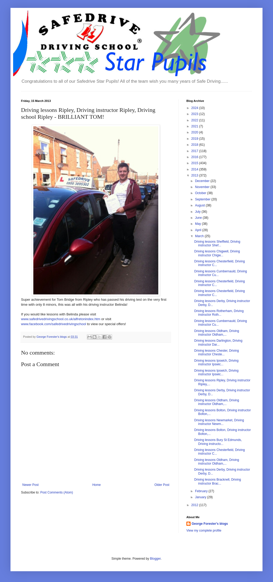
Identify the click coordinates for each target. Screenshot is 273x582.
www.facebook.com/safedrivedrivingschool (53, 324)
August (200, 205)
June (199, 218)
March (200, 236)
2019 (195, 139)
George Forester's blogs (210, 524)
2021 (195, 126)
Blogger (155, 558)
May (198, 224)
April (198, 230)
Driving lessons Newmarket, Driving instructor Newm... (219, 422)
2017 (195, 151)
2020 (195, 132)
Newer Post (30, 485)
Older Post (161, 485)
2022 (195, 120)
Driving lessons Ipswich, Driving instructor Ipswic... (216, 362)
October (201, 193)
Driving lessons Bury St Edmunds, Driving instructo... (218, 441)
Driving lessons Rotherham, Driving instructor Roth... (219, 312)
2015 (195, 163)
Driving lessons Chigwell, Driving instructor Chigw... (217, 253)
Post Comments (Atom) (56, 492)
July (198, 212)
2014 (195, 169)
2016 (195, 157)
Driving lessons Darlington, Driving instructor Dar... (218, 342)
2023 (195, 114)
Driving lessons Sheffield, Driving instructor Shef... (217, 243)
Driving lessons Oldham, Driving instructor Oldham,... (216, 332)
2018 (195, 145)
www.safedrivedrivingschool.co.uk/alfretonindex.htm (60, 319)
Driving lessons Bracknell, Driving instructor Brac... (217, 481)
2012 (195, 505)
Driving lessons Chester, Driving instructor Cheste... (216, 352)
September (203, 199)
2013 (195, 175)
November (203, 187)
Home (96, 485)
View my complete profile (203, 530)
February (201, 491)
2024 (195, 108)
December (203, 181)
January (201, 497)
